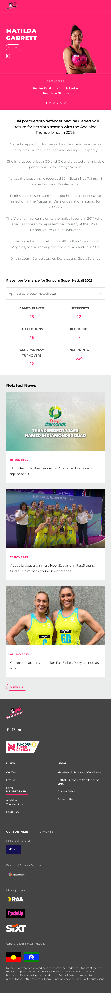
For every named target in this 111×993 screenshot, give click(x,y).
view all (17, 687)
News (9, 787)
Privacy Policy (66, 791)
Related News (21, 385)
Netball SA (12, 811)
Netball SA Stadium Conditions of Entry (78, 781)
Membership (16, 791)
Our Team (12, 772)
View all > (47, 832)
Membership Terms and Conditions (79, 772)
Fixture (10, 780)
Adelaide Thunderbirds (14, 802)
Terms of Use (65, 799)
